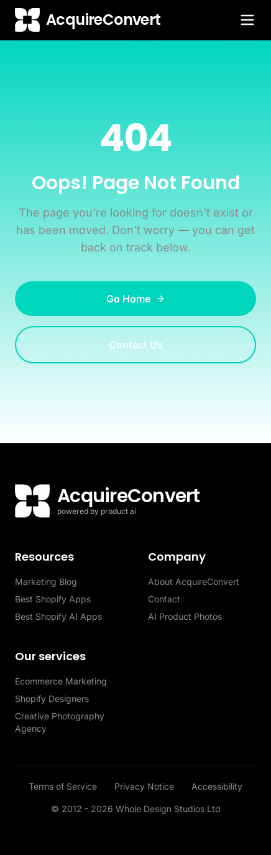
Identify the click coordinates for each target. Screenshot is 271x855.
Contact (164, 599)
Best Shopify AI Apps (58, 616)
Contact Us (136, 345)
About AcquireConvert (193, 581)
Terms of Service (64, 786)
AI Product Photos (185, 616)
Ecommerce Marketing (61, 681)
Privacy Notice (145, 786)
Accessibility (216, 786)
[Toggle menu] (247, 20)
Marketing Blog (46, 581)
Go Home (135, 298)
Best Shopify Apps (53, 599)
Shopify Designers (52, 698)
